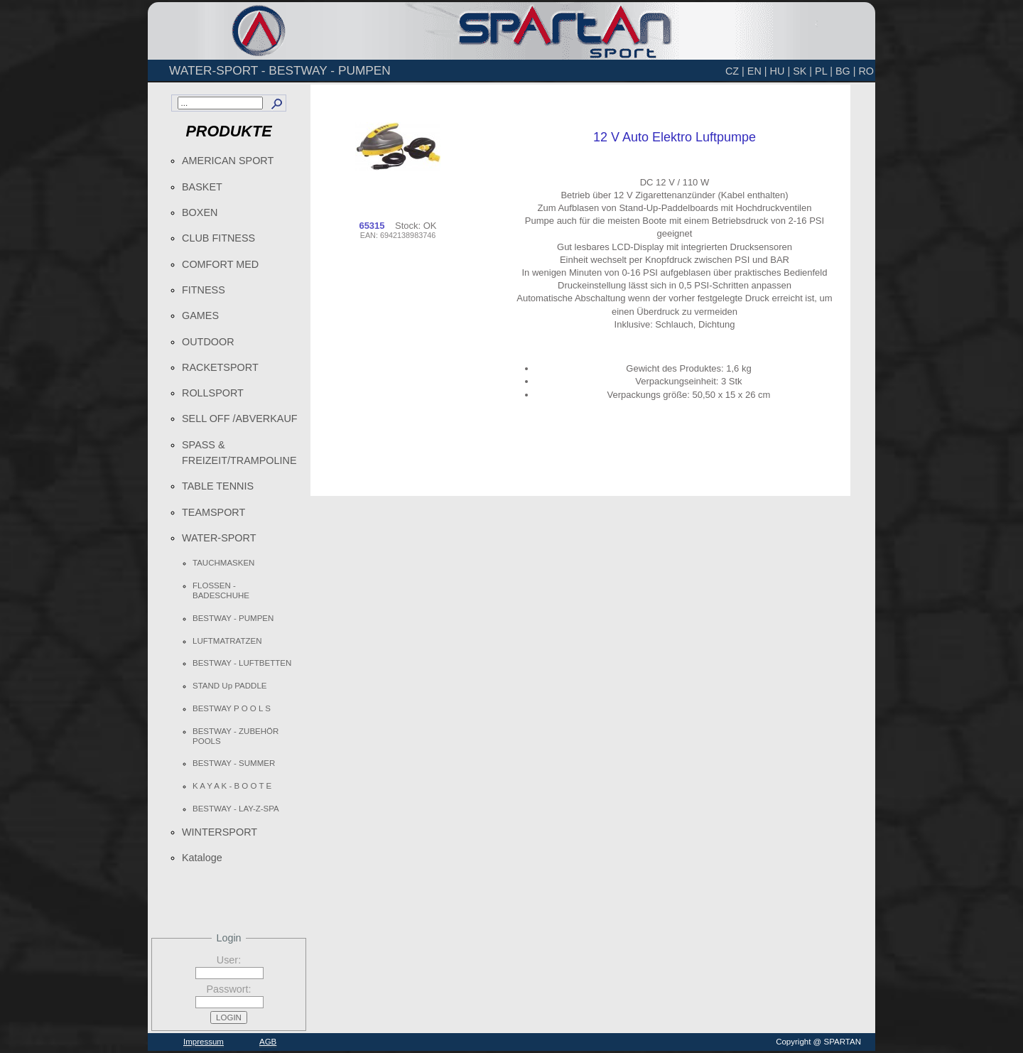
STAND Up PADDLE (230, 685)
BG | (845, 71)
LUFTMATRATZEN (227, 641)
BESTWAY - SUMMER (234, 763)
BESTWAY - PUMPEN (233, 618)
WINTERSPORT (219, 832)
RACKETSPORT (220, 367)
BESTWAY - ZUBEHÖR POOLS (235, 736)
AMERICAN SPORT (228, 160)
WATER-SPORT (219, 538)
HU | (780, 71)
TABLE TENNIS (218, 486)
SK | (802, 71)
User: (229, 960)
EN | (757, 71)
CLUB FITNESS (218, 238)
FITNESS (203, 290)
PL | (824, 71)
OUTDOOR (208, 341)
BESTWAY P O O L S (232, 708)
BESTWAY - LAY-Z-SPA (236, 808)
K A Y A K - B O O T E (232, 786)
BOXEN (199, 212)
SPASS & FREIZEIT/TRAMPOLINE (239, 452)
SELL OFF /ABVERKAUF (240, 418)
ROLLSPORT (213, 393)
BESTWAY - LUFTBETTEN (242, 663)
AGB (267, 1041)
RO (866, 71)
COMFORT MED (220, 264)
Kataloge (202, 857)
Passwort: (228, 989)
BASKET (202, 187)
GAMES (200, 315)
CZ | (735, 71)
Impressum (203, 1041)
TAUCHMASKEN (223, 562)
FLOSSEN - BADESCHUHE (221, 590)
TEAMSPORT (213, 512)
